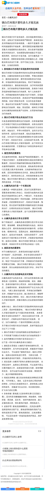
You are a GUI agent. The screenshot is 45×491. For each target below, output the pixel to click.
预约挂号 (37, 489)
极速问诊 (7, 489)
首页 (4, 17)
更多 (39, 431)
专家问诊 (22, 489)
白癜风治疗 (12, 17)
